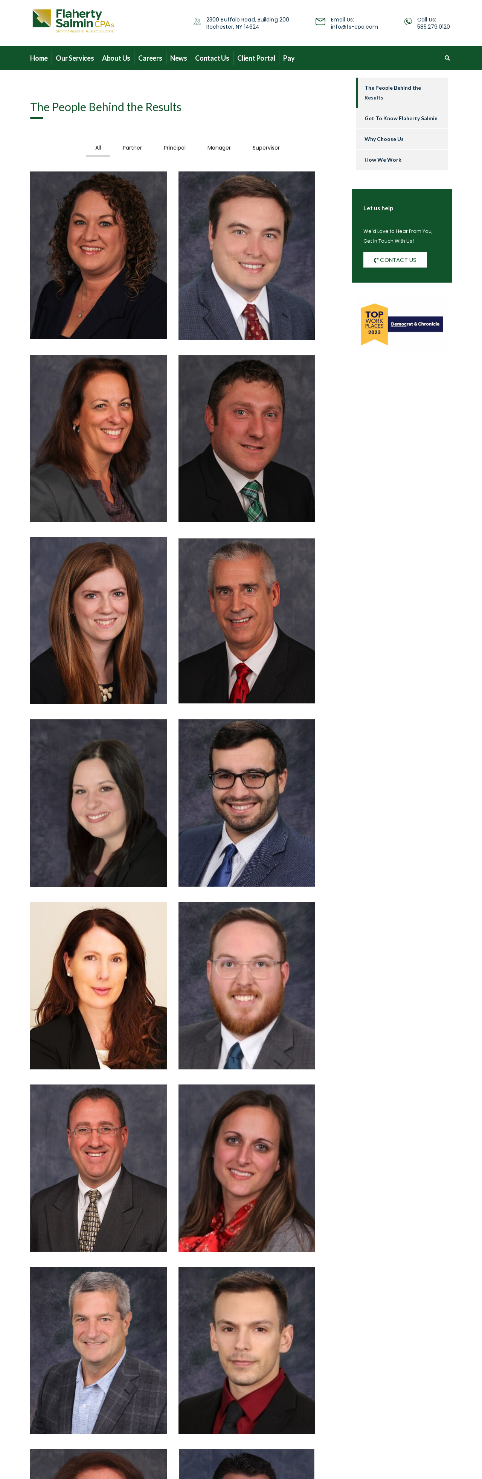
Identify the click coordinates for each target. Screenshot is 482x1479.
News (178, 58)
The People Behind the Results (393, 92)
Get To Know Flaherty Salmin (401, 118)
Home (39, 58)
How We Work (383, 159)
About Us (116, 58)
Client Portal (256, 58)
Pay (288, 58)
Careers (150, 58)
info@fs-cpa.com (354, 27)
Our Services (75, 58)
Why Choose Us (384, 139)
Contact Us (212, 58)
